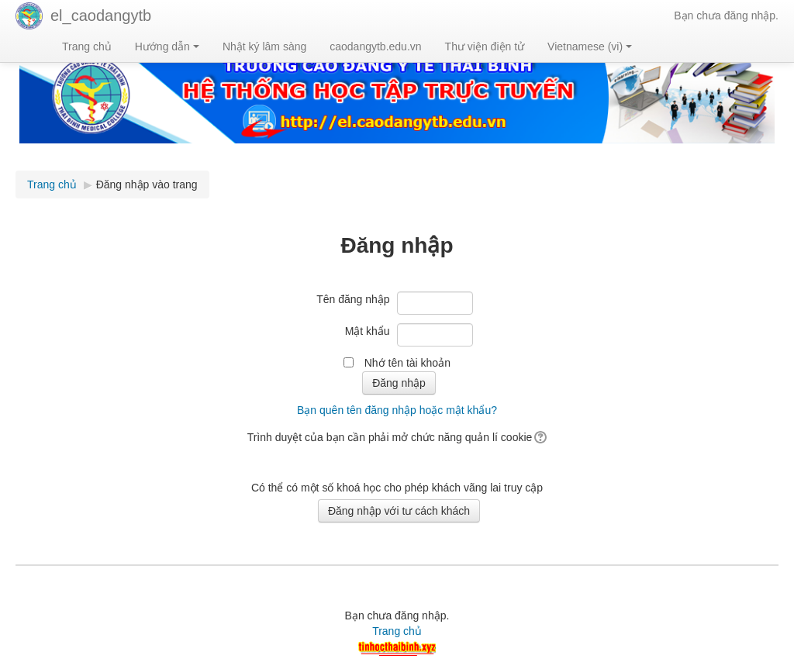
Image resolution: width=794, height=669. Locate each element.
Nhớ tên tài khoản (407, 363)
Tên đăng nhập (352, 299)
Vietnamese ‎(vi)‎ (589, 46)
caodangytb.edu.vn (375, 46)
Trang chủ (87, 46)
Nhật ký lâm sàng (264, 46)
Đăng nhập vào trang (147, 184)
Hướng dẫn (167, 46)
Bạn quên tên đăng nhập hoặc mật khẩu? (397, 410)
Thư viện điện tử (484, 46)
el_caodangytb (100, 15)
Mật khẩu (367, 331)
